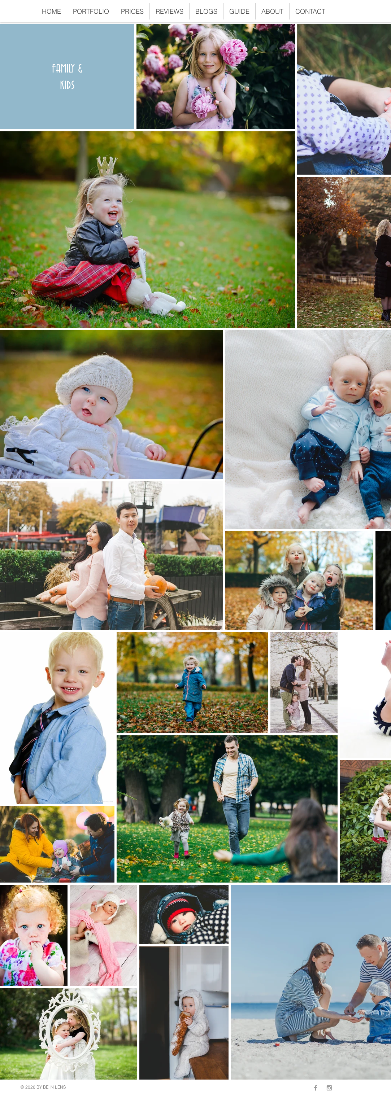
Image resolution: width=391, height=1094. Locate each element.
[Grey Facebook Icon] (315, 1087)
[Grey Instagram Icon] (329, 1087)
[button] (91, 11)
